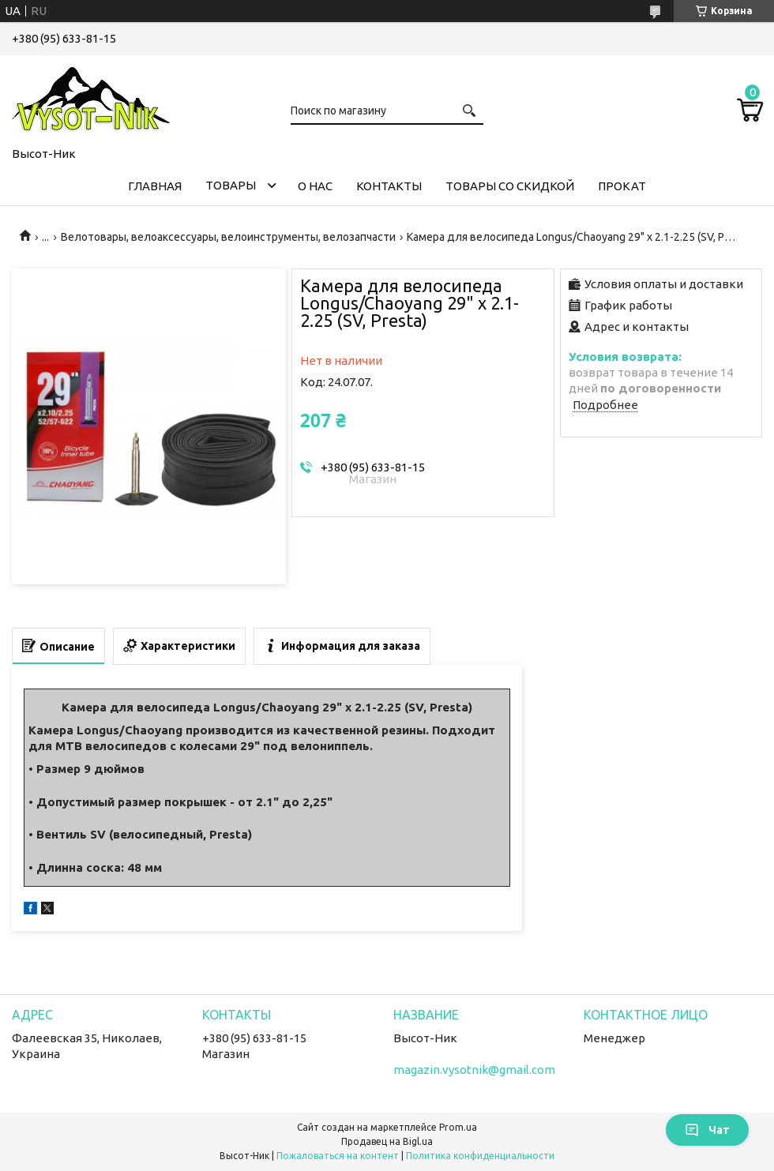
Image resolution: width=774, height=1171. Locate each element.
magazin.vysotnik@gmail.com (474, 1069)
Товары (230, 185)
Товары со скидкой (509, 186)
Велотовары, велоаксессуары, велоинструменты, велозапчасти (228, 237)
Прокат (622, 186)
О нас (315, 186)
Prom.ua (458, 1127)
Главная (155, 186)
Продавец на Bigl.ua (387, 1141)
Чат (707, 1130)
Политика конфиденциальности (480, 1155)
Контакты (389, 186)
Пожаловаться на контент (337, 1155)
